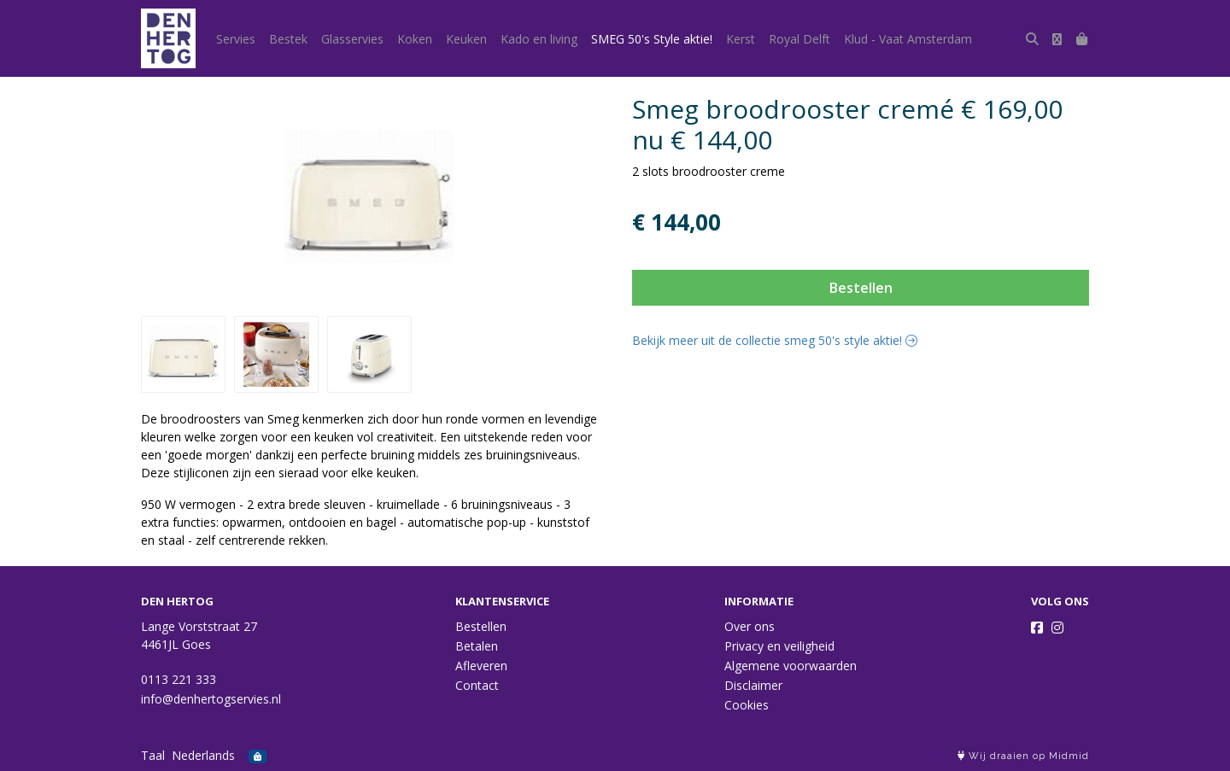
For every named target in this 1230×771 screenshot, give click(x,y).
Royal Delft (799, 39)
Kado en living (539, 39)
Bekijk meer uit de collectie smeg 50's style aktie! (774, 340)
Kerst (740, 39)
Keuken (466, 39)
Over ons (749, 626)
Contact (477, 685)
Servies (235, 39)
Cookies (746, 705)
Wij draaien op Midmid (1023, 756)
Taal (153, 755)
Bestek (288, 39)
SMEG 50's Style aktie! (651, 39)
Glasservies (352, 39)
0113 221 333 (178, 679)
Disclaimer (753, 685)
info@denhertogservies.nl (211, 699)
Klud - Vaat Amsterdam (908, 39)
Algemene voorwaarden (790, 665)
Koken (414, 39)
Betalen (476, 646)
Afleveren (481, 665)
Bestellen (861, 287)
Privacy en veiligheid (779, 646)
